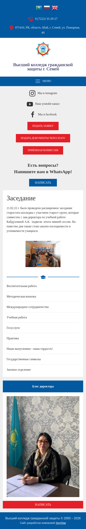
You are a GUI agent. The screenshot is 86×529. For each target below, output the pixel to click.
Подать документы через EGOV (43, 138)
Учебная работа (17, 317)
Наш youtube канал (47, 103)
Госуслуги (13, 327)
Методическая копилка (21, 296)
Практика (13, 338)
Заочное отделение (19, 369)
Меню (43, 81)
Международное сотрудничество (28, 307)
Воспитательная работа (22, 286)
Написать (43, 182)
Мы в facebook (47, 114)
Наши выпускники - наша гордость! (30, 348)
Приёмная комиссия (43, 150)
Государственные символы (24, 359)
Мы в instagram (47, 93)
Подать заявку (43, 126)
